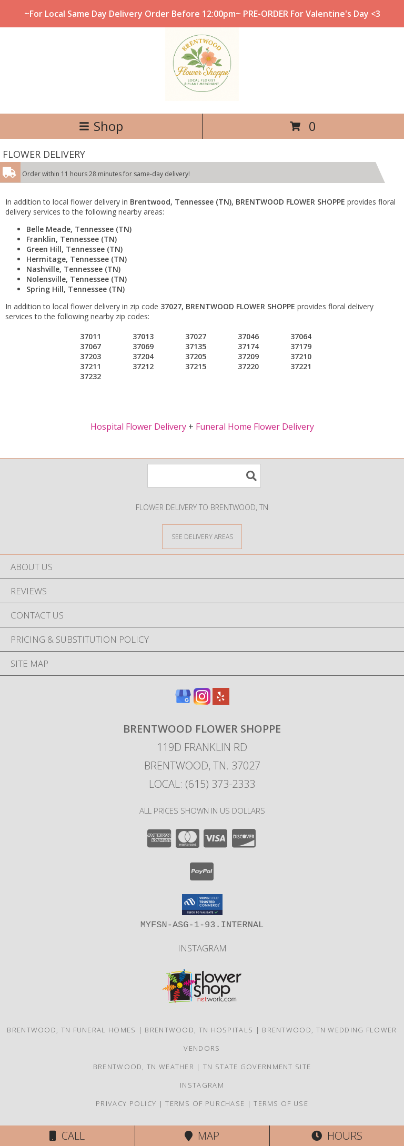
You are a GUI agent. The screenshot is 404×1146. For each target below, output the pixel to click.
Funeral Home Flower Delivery (255, 426)
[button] (202, 904)
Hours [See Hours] (336, 1136)
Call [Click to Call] (67, 1136)
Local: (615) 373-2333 (202, 784)
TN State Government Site (257, 1066)
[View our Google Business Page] (183, 701)
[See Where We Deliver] (202, 536)
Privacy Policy (126, 1103)
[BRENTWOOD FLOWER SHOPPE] (202, 98)
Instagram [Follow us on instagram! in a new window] (202, 948)
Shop (101, 126)
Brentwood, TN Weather (143, 1066)
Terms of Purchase (205, 1103)
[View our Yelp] (221, 701)
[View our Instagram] (202, 701)
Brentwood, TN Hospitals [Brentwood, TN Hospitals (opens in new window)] (199, 1030)
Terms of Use (281, 1103)
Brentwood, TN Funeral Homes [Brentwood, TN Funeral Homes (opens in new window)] (71, 1030)
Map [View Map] (202, 1136)
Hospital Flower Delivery (138, 426)
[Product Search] (204, 476)
